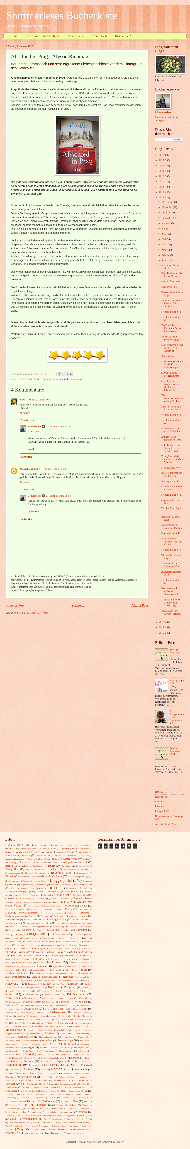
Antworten (25, 413)
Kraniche (21, 991)
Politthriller (62, 1058)
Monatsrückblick (80, 1026)
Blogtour (12, 884)
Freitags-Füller (35, 934)
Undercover (84, 1108)
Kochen (72, 987)
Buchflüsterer (57, 888)
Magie (16, 1023)
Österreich (55, 1133)
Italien (24, 973)
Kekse (86, 980)
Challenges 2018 (53, 892)
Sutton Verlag (74, 1091)
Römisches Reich (82, 1073)
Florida (45, 927)
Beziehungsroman (12, 873)
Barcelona (23, 866)
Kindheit (47, 984)
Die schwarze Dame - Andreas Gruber (171, 408)
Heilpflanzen (41, 959)
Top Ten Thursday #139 (174, 751)
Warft (90, 1115)
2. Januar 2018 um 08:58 (58, 496)
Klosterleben (39, 988)
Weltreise (69, 1119)
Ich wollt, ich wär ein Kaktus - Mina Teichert (171, 303)
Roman (79, 379)
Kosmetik (9, 991)
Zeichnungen (44, 1126)
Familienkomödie (80, 919)
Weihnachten (30, 1118)
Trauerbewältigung (13, 1108)
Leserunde (60, 1009)
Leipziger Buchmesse (80, 1005)
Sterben (44, 1091)
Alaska (53, 848)
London (77, 1016)
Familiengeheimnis (32, 919)
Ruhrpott (43, 1073)
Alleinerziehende (82, 848)
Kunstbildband (85, 998)
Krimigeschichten (52, 994)
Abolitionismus (86, 845)
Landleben (10, 1005)
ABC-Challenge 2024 (166, 824)
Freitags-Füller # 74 (171, 312)
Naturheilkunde (68, 1037)
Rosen (33, 1073)
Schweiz (41, 1084)
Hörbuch (85, 966)
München (9, 1037)
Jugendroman (27, 980)
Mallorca (73, 1023)
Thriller (31, 1101)
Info (26, 970)
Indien (18, 970)
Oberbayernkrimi (12, 1051)
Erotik (8, 916)
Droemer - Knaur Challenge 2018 (170, 565)
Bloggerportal (26, 379)
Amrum (58, 855)
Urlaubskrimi (36, 1112)
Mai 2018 (27, 1023)
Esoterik (72, 916)
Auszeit (54, 862)
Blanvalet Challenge (52, 876)
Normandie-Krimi (12, 1048)
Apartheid (20, 859)
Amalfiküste (10, 855)
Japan (34, 977)
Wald (81, 1115)
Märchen (49, 1033)
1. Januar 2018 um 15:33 (53, 469)
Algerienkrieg (65, 848)
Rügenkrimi (10, 1077)
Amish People (43, 855)
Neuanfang (47, 1040)
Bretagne (88, 884)
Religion (76, 1065)
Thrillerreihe (49, 1101)
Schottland (43, 1080)
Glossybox (10, 952)
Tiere (75, 1101)
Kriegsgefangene (69, 991)
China (77, 891)
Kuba (52, 998)
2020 (161, 187)
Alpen (35, 852)
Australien (26, 862)
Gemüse (21, 945)
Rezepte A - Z (162, 811)
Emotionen (83, 909)
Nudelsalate (65, 1048)
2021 (161, 181)
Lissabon (21, 1016)
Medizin (85, 1023)
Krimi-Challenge (30, 994)
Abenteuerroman (41, 845)
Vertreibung (46, 1115)
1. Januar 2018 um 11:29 (58, 426)
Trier (41, 1108)
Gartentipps (49, 938)
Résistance (66, 1073)
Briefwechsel (22, 888)
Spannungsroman (79, 1087)
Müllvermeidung (82, 1034)
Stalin (23, 1091)
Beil (27, 869)
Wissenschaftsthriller (70, 1123)
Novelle (43, 1047)
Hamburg (40, 955)
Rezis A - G (75, 36)
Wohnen (86, 1123)
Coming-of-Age (20, 895)
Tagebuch (77, 1094)
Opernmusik (50, 1051)
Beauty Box (11, 869)
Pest (7, 1058)
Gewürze (54, 949)
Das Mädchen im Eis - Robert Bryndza (172, 275)
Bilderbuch (57, 872)
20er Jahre (25, 845)
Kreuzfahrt (46, 991)
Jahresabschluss (66, 973)
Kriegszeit (84, 991)
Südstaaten (40, 1094)
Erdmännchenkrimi (55, 913)
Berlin (53, 869)
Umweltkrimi (70, 1108)
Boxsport (77, 885)
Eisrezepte (47, 909)
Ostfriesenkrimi (66, 1051)
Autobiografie (67, 862)
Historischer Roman (48, 962)
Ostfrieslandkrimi (13, 1054)
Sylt (85, 1090)
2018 (161, 197)
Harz (16, 959)
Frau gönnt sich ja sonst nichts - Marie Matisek (172, 459)
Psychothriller (64, 1061)
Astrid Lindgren (53, 859)
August (166, 223)
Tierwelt (13, 1105)
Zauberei (18, 1126)
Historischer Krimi (23, 962)
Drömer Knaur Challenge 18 (40, 906)
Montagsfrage (13, 1029)
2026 (161, 155)
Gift (74, 949)
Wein (46, 1119)
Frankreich (25, 930)
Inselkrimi (54, 970)
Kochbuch (54, 987)
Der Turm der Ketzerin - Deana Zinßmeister (171, 328)
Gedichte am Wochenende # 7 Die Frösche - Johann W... (170, 385)
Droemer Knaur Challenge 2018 (58, 902)
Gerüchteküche (51, 945)
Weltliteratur (57, 1119)
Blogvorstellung (26, 885)
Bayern (51, 865)
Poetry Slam (49, 1058)
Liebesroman (58, 1012)
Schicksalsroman (25, 1080)
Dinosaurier (64, 899)
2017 (161, 622)
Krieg (56, 991)
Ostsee (28, 1054)
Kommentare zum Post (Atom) (34, 613)
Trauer (85, 1105)
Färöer (89, 935)
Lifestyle (8, 1016)
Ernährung (84, 913)
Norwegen (29, 1047)
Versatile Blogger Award (28, 1115)
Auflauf (86, 859)
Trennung (30, 1108)
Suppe (62, 1091)
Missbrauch (23, 1026)
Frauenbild (52, 930)
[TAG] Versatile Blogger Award (170, 374)
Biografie (10, 876)
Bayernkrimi (67, 866)
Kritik (44, 998)
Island (84, 969)
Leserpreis (49, 1009)
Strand (53, 1091)
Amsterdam (71, 855)
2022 (161, 176)
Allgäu (8, 852)
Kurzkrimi (50, 1002)
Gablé (10, 938)
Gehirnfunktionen (69, 942)
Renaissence (14, 1070)
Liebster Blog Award (80, 1013)
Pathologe (85, 1054)
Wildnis (26, 1123)
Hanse (7, 959)
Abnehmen (72, 845)
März (165, 250)
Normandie (84, 1044)
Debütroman (15, 898)
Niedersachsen (11, 1044)
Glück (24, 952)
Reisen (64, 1065)
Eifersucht (22, 909)
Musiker (41, 1030)
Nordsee (54, 1044)
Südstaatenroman (55, 1094)
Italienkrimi (50, 973)
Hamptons (55, 956)
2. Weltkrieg (10, 845)
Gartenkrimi (36, 938)
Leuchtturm (73, 1009)
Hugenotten (26, 966)
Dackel (79, 895)
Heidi (22, 399)
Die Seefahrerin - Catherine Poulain (171, 526)
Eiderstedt (9, 909)
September (167, 218)
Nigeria (24, 1044)
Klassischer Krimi (23, 988)
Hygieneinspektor (70, 966)
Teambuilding (10, 1098)
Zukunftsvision (60, 1126)
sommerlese (34, 426)
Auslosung (10, 862)
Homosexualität (11, 966)
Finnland (12, 926)
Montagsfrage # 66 (170, 533)
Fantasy (47, 923)
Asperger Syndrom (35, 859)
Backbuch (82, 862)
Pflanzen (16, 1058)
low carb (68, 1129)
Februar (166, 255)
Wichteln (80, 1119)
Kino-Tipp (60, 984)
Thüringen (65, 1101)
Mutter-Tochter (54, 1030)
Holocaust (85, 963)
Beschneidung (69, 869)
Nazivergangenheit (12, 1041)
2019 (161, 192)
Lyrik (53, 1019)
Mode (52, 1026)
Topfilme (60, 1105)
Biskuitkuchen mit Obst (29, 876)
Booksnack (42, 884)
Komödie (85, 988)
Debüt (89, 895)
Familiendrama (12, 919)
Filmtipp (89, 923)
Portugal (75, 1058)
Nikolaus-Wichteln (38, 1044)
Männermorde (36, 1034)
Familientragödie (33, 923)
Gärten (29, 956)
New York (64, 379)
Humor (40, 966)
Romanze (22, 1073)
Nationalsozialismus (48, 1037)
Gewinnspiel (38, 948)
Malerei (61, 1023)
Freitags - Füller (12, 934)
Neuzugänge (65, 1040)
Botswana (54, 885)
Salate (51, 1077)
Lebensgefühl (25, 1005)
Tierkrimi (88, 1101)
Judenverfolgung (42, 379)
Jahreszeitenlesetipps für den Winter (171, 474)
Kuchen (61, 998)
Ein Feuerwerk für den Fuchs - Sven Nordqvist (172, 348)
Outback (40, 1054)
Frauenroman (80, 930)
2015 (161, 632)
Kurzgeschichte (15, 1002)
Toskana (72, 1105)
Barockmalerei (38, 866)
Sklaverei (25, 1087)
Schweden (10, 1083)
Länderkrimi (65, 1019)
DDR (59, 895)
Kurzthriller (64, 1002)
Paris (58, 1054)
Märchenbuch (66, 1033)
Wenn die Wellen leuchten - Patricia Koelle (171, 541)
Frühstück (80, 935)
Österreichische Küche (75, 1133)
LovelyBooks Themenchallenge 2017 (32, 1019)
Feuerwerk (77, 923)
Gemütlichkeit (34, 945)
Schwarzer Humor (80, 1080)
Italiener (37, 973)
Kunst (71, 998)
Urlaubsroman (66, 1112)
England (9, 912)
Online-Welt (28, 1051)
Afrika (43, 848)
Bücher (19, 891)
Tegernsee (39, 1098)
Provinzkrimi (46, 1061)
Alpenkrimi (47, 852)
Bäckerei (8, 892)
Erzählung (45, 916)
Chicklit (67, 892)
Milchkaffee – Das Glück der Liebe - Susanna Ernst (171, 448)
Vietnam (58, 1115)
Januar (165, 260)
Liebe (54, 379)
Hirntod (8, 963)
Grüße (19, 955)
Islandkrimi (10, 973)
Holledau (73, 962)
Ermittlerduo (71, 913)
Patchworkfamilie (71, 1054)
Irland (65, 970)
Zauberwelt (30, 1126)
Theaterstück (83, 1098)
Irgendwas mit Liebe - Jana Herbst (172, 488)
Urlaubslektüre (50, 1112)
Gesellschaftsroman (69, 945)
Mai (164, 239)
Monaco (64, 1026)
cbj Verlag (18, 1129)
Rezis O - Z (123, 36)
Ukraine (58, 1108)
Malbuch (50, 1023)
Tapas (87, 1094)
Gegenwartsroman (46, 941)
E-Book (83, 905)
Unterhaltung (11, 1112)
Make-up (39, 1023)
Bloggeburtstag (74, 876)
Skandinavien (11, 1087)
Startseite (77, 605)
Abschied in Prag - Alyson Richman (171, 612)
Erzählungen (59, 916)
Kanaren (51, 980)
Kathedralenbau (65, 980)
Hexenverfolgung (82, 959)
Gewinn (9, 948)
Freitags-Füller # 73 (171, 415)
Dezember (167, 202)
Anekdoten (84, 855)
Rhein (43, 1070)
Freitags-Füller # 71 (171, 550)
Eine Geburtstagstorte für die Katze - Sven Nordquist (172, 364)
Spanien (64, 1087)
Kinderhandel (33, 984)
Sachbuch (26, 1076)
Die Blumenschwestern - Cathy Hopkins (172, 398)
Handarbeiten (69, 955)
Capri (29, 891)
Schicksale (9, 1080)
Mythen (23, 1034)
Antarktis (9, 859)
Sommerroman (49, 1087)
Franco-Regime (86, 927)
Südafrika (9, 1094)
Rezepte (28, 1069)
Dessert (28, 899)
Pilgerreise (28, 1058)
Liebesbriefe (26, 1013)
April (165, 244)
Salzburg (62, 1077)
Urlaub (24, 1112)
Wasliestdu (13, 1119)
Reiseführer (49, 1065)
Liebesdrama (40, 1012)
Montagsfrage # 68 (170, 281)
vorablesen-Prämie (35, 1133)
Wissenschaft (51, 1122)
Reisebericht (34, 1065)
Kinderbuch (12, 983)
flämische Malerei (37, 1129)
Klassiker (72, 983)
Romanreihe (81, 1069)
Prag (72, 379)
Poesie (38, 1058)
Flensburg (35, 927)
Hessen (69, 959)
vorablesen (11, 1133)
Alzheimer (84, 852)
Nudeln (54, 1048)
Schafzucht (84, 1077)
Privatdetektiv (11, 1061)
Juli (164, 228)
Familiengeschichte (56, 919)
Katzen (78, 980)
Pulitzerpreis (83, 1061)
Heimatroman (56, 959)
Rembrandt (88, 1065)
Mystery (79, 1030)
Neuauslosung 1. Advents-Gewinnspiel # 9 (170, 591)
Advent (12, 848)
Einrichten (35, 909)
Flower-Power (57, 927)
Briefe (11, 888)
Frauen (40, 930)
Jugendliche (84, 977)
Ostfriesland (83, 1051)
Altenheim (61, 852)
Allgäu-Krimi (22, 852)
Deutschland (40, 898)
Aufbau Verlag (70, 858)
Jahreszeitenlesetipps (15, 976)
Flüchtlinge (71, 926)
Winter (36, 1122)
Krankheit (33, 991)
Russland (54, 1073)
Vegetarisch (81, 1112)
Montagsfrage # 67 (170, 467)
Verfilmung (9, 1115)
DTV (68, 895)
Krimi (9, 994)
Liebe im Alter (11, 1013)
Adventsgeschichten (28, 848)
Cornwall (35, 895)
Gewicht (85, 945)
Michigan (9, 1026)
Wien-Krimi (13, 1123)
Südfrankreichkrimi (24, 1094)
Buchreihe (84, 888)
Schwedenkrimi (27, 1084)
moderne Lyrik (83, 1129)
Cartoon (39, 891)
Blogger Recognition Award (34, 881)
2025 (161, 160)
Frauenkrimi (66, 930)
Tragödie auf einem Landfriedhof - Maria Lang (171, 602)
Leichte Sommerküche (58, 1005)
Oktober (166, 212)
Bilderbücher (167, 356)
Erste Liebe (20, 916)
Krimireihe (11, 998)
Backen (9, 865)
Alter (72, 852)
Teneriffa (52, 1098)
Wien (90, 1119)
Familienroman (12, 923)
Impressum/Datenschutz (42, 36)
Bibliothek (29, 873)
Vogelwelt (70, 1115)
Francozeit (12, 930)
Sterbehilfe (33, 1091)
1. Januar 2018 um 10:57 (38, 399)
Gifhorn (66, 949)
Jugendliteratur (11, 980)
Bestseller (84, 869)
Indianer (8, 970)
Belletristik (39, 869)
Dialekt (53, 899)
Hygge (55, 966)
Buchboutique (38, 888)
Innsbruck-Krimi (39, 970)
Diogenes (77, 898)
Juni (164, 234)
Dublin (58, 906)
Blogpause (87, 881)
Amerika (25, 855)
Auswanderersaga (41, 862)
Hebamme (26, 959)
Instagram (160, 806)
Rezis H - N (99, 36)
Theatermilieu (66, 1098)
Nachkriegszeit (25, 1037)
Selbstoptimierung (65, 1084)
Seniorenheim (83, 1084)
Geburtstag (62, 938)
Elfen (58, 909)
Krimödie (31, 998)
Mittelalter (39, 1026)
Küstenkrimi (81, 1001)
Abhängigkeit (58, 845)
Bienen (42, 873)
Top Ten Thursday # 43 (175, 652)
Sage (43, 1077)
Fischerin (23, 927)
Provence (28, 1061)
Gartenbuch (21, 938)
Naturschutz (83, 1037)
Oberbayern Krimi (81, 1048)
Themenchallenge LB (14, 1101)
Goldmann (35, 952)
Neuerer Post (15, 605)
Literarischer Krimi (37, 1016)
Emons (68, 909)
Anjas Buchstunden (30, 469)
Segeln (52, 1084)
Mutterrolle (67, 1030)
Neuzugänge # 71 (170, 287)
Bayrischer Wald (82, 866)
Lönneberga (78, 1019)
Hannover (84, 955)
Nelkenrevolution (31, 1041)
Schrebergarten (60, 1080)
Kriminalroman (76, 994)
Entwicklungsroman (28, 913)
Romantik (9, 1073)
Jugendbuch (67, 976)
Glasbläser (85, 949)
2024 (161, 165)
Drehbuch (34, 902)
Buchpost (73, 888)
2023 (161, 171)
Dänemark (69, 906)
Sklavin (36, 1087)
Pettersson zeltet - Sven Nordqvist (170, 338)
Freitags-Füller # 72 (171, 494)
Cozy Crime (48, 895)
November (167, 207)
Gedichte (74, 938)
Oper (39, 1051)
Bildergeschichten (81, 873)
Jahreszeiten (82, 973)
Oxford (50, 1054)
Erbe (42, 913)
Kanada (40, 980)
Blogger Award (12, 881)
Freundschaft (64, 934)
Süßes (67, 1094)
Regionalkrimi (14, 1064)
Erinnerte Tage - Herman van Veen (171, 438)
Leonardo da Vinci (12, 1009)
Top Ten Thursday (35, 1104)
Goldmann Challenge (55, 952)
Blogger (86, 876)
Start (14, 36)
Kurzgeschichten (33, 1002)
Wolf (7, 1126)
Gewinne (24, 948)
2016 (161, 627)
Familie (83, 916)
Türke (49, 1108)
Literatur (53, 1016)
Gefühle (29, 942)
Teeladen (25, 1098)
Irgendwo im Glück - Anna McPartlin (171, 430)
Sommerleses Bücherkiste (62, 15)
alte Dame (74, 1126)
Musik (31, 1030)
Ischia (74, 970)
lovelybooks (54, 1129)
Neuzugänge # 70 (170, 481)
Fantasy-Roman (63, 923)
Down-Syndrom (20, 902)
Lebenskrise (39, 1005)
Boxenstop (66, 885)
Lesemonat (30, 1008)
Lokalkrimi (65, 1016)
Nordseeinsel (70, 1044)
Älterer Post (139, 605)
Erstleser (32, 916)
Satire (73, 1077)
